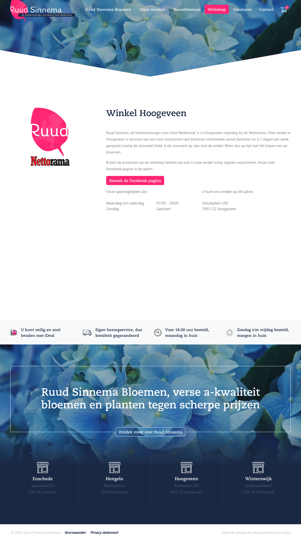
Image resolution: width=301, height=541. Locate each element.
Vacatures (242, 9)
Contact (266, 9)
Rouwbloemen (187, 9)
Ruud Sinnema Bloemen (108, 9)
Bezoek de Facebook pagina (135, 180)
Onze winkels (152, 9)
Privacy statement (104, 532)
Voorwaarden (75, 532)
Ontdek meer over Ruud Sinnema (150, 431)
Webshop (217, 9)
